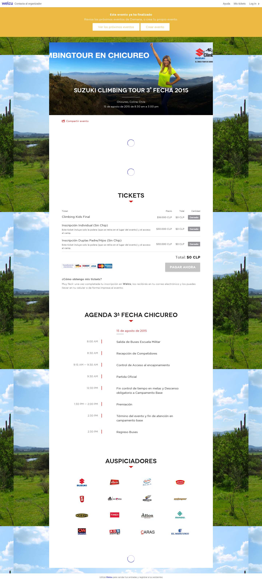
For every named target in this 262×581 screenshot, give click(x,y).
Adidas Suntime (114, 498)
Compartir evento (75, 121)
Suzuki (81, 482)
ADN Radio (114, 531)
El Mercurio (180, 531)
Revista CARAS (147, 531)
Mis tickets (240, 3)
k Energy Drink (81, 498)
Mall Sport (147, 498)
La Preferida (114, 482)
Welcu (7, 3)
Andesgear (180, 498)
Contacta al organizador (28, 3)
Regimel (147, 482)
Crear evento (155, 27)
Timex (114, 515)
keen (81, 515)
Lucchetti (180, 482)
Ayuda (226, 3)
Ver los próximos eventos (116, 27)
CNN (81, 531)
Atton (147, 515)
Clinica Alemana (180, 515)
